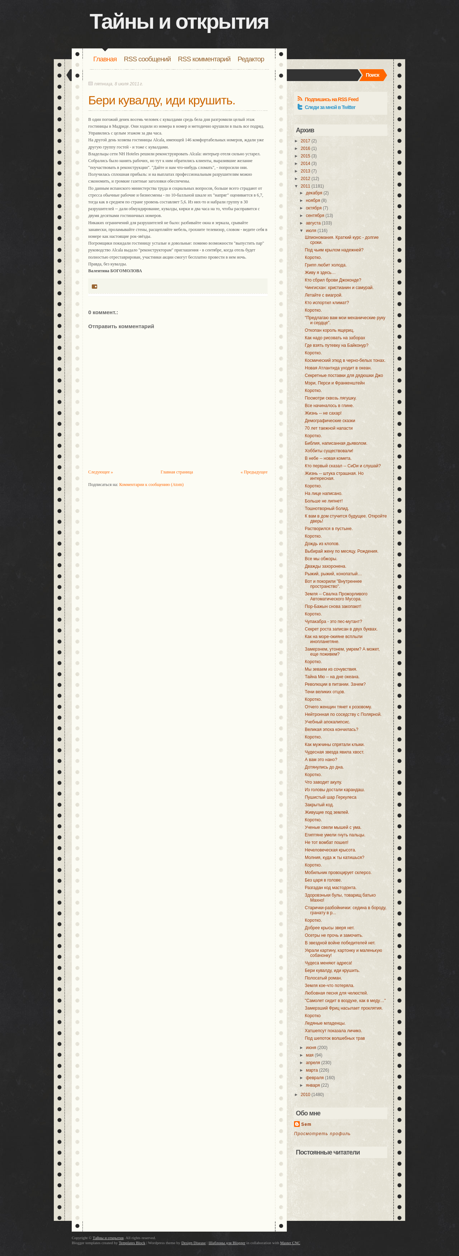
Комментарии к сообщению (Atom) (151, 484)
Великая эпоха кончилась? (331, 729)
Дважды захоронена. (325, 566)
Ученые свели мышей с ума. (333, 827)
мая (309, 1055)
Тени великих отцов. (325, 691)
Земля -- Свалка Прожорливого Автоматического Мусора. (336, 596)
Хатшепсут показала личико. (333, 1030)
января (313, 1085)
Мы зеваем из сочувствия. (331, 669)
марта (312, 1070)
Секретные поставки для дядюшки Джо (344, 375)
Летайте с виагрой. (323, 295)
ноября (313, 200)
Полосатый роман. (323, 978)
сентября (315, 215)
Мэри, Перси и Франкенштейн (335, 383)
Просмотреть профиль (322, 1133)
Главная (105, 59)
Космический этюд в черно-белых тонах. (345, 360)
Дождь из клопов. (322, 543)
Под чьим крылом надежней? (334, 249)
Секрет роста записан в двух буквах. (341, 629)
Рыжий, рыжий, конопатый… (333, 573)
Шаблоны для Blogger (226, 1243)
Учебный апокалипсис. (327, 721)
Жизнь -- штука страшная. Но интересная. (334, 476)
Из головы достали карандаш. (335, 789)
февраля (315, 1077)
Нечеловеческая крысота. (330, 850)
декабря (314, 192)
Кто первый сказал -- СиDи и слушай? (343, 465)
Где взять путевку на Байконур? (336, 345)
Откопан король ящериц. (329, 330)
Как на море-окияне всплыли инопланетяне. (334, 639)
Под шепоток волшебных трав (335, 1038)
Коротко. (313, 257)
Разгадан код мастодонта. (331, 887)
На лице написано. (323, 493)
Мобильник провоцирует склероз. (338, 872)
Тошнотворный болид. (327, 508)
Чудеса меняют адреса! (328, 962)
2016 (306, 148)
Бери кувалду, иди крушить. (161, 100)
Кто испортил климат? (327, 302)
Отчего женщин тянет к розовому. (338, 706)
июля (311, 230)
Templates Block (132, 1243)
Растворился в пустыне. (329, 528)
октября (314, 208)
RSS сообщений (147, 59)
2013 (306, 171)
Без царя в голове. (323, 880)
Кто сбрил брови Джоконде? (333, 280)
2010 (306, 1094)
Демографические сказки (330, 420)
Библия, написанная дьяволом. (336, 443)
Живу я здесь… (320, 272)
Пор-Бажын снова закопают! (333, 606)
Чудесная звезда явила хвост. (334, 752)
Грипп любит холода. (326, 265)
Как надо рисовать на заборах (335, 337)
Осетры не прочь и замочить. (334, 935)
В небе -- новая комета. (328, 458)
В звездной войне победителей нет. (340, 942)
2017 (306, 140)
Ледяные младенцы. (325, 1023)
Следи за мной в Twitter (330, 107)
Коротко (313, 1015)
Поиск (372, 75)
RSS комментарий (204, 59)
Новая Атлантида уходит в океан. (338, 367)
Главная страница (177, 471)
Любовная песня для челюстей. (336, 993)
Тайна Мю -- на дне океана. (332, 676)
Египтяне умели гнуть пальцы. (335, 834)
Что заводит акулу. (323, 782)
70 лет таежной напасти (328, 428)
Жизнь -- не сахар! (323, 413)
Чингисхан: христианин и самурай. (339, 287)
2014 (306, 163)
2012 (306, 178)
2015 (306, 156)
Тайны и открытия (179, 21)
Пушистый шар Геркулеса (330, 797)
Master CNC (290, 1243)
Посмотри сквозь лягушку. (330, 398)
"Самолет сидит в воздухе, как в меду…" (345, 1000)
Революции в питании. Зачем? (335, 684)
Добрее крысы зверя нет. (330, 927)
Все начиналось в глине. (329, 405)
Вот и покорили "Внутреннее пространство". (333, 584)
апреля (313, 1062)
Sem (306, 1124)
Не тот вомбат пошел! (327, 842)
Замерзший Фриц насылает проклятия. (344, 1008)
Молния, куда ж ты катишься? (334, 857)
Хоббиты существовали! (329, 450)
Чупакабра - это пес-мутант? (333, 621)
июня (311, 1047)
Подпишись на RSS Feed (331, 99)
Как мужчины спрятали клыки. (335, 744)
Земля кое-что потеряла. (329, 985)
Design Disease (193, 1243)
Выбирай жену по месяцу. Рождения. (341, 551)
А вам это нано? (321, 759)
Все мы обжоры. (321, 558)
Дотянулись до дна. (324, 767)
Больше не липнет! (324, 501)
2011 (306, 186)
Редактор (251, 59)
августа (313, 223)
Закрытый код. (319, 804)
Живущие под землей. (327, 812)
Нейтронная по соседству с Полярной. (343, 714)
